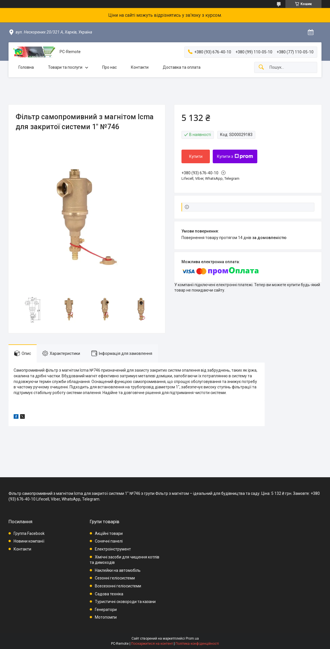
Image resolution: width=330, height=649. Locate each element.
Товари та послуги (65, 67)
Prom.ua (192, 638)
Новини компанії (29, 541)
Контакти (140, 67)
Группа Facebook (29, 533)
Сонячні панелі (109, 541)
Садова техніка (109, 594)
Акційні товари (109, 533)
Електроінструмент (113, 549)
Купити (195, 156)
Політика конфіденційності (197, 644)
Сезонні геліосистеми (115, 578)
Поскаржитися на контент (152, 644)
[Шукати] (261, 67)
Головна (26, 67)
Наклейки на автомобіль (118, 570)
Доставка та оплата (181, 67)
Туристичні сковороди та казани (125, 601)
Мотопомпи (106, 617)
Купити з (235, 156)
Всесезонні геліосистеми (118, 586)
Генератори (106, 609)
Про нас (109, 67)
